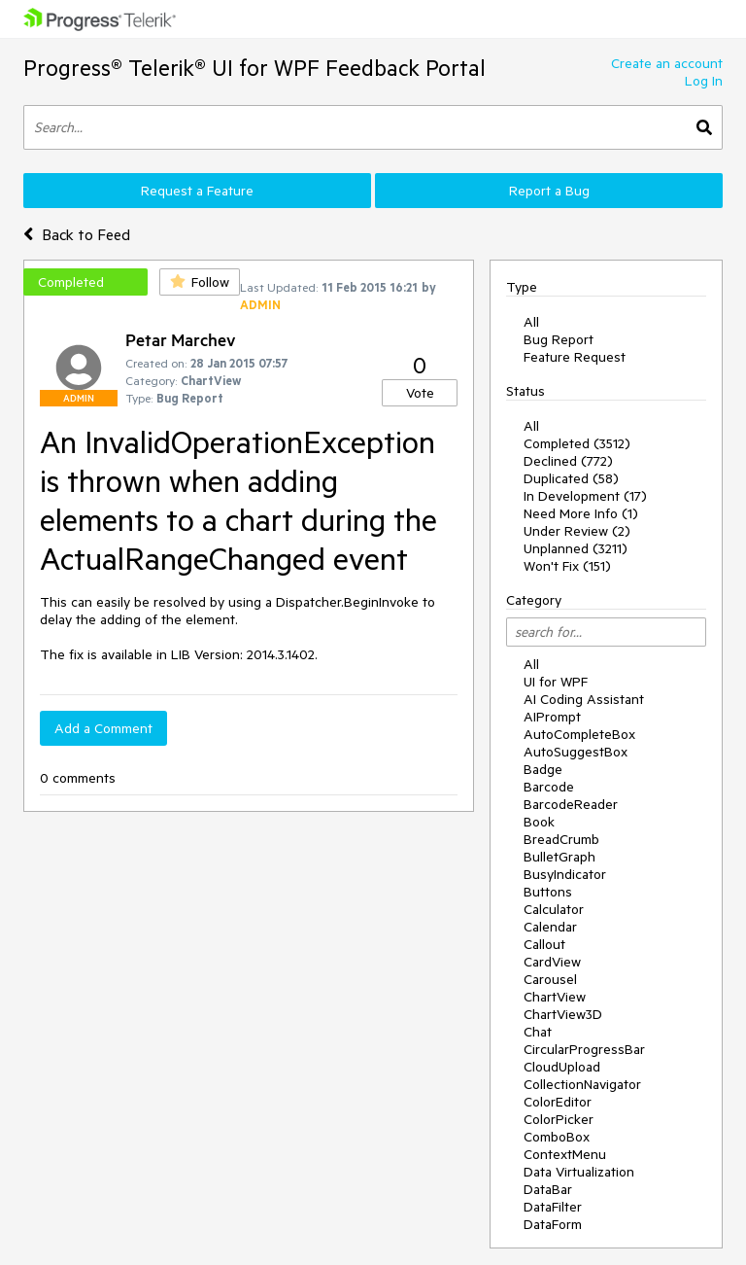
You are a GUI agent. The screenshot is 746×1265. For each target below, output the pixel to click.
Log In (704, 80)
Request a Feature (197, 190)
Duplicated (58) (571, 478)
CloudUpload (562, 1066)
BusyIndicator (565, 874)
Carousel (550, 979)
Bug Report (558, 339)
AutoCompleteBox (579, 734)
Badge (543, 769)
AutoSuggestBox (575, 751)
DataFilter (553, 1206)
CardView (552, 961)
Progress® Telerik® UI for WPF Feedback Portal (254, 67)
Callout (544, 944)
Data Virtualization (579, 1171)
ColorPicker (558, 1119)
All (531, 322)
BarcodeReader (571, 804)
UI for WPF (556, 681)
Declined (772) (568, 461)
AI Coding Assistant (584, 699)
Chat (538, 1031)
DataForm (553, 1224)
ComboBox (557, 1136)
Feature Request (575, 357)
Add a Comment (103, 728)
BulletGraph (559, 856)
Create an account (667, 63)
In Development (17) (585, 496)
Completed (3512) (577, 443)
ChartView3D (563, 1014)
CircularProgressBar (584, 1049)
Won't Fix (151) (567, 566)
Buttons (548, 891)
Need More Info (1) (581, 513)
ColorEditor (558, 1101)
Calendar (550, 926)
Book (539, 821)
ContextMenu (565, 1154)
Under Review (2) (577, 531)
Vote (420, 393)
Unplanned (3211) (575, 548)
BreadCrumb (561, 839)
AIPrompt (552, 716)
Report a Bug (549, 190)
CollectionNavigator (582, 1084)
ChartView (555, 996)
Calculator (554, 909)
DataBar (548, 1189)
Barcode (549, 786)
